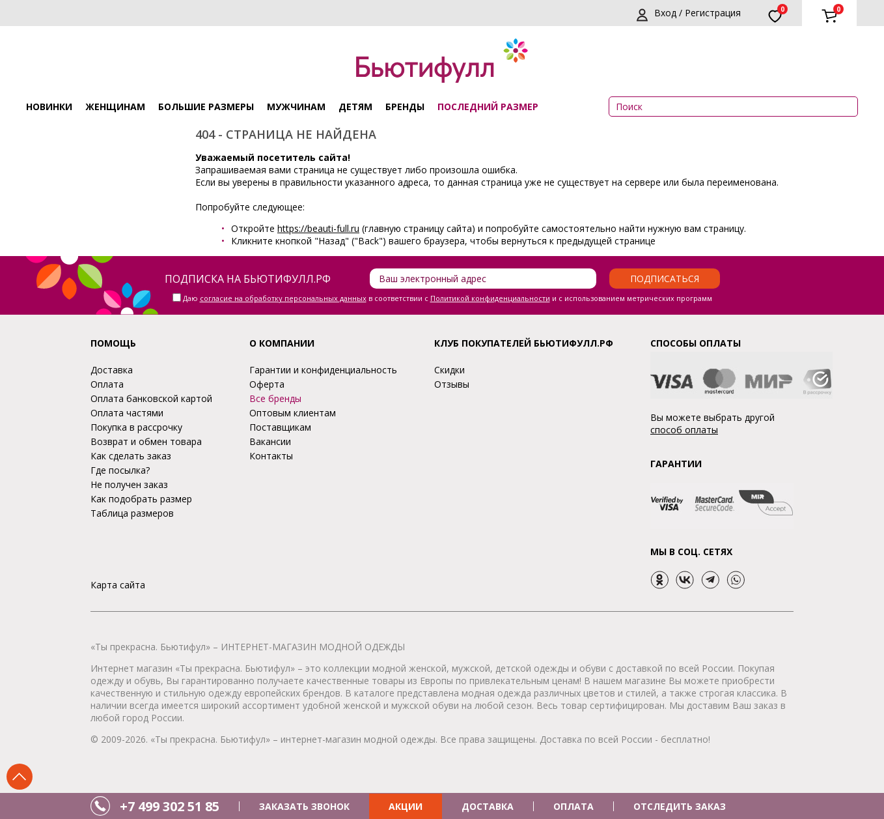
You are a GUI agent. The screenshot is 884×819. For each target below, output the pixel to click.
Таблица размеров (132, 513)
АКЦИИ (405, 806)
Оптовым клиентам (292, 413)
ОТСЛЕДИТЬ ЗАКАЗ (679, 806)
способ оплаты (684, 430)
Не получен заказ (129, 484)
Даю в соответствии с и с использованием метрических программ (447, 298)
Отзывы (451, 384)
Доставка (111, 370)
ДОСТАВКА (488, 806)
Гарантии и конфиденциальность (323, 370)
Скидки (449, 370)
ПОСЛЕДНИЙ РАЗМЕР (487, 106)
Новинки (49, 106)
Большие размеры (206, 106)
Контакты (271, 456)
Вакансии (270, 441)
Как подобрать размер (141, 499)
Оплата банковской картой (151, 398)
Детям (355, 106)
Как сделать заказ (130, 456)
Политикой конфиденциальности (490, 298)
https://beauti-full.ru (318, 228)
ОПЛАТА (573, 806)
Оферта (266, 384)
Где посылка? (120, 470)
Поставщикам (280, 427)
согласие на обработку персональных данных (283, 298)
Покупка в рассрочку (136, 427)
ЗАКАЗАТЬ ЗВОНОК (304, 806)
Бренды (404, 106)
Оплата (107, 384)
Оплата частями (126, 413)
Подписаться (664, 278)
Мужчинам (296, 106)
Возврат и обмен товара (146, 441)
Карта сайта (117, 585)
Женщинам (115, 106)
